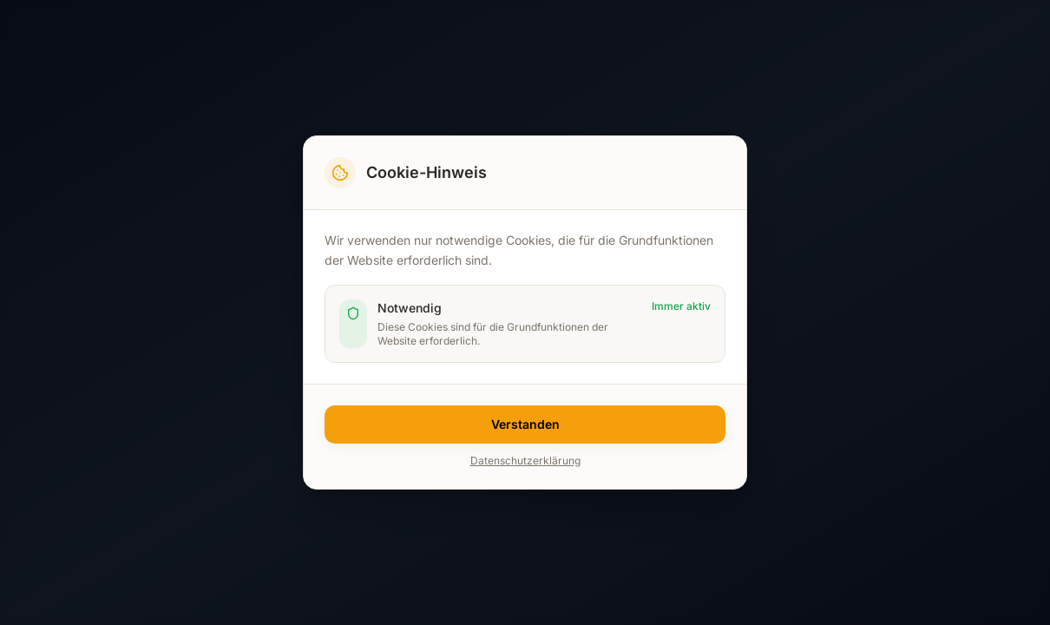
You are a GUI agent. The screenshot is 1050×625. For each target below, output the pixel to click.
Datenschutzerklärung (525, 460)
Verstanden (525, 424)
